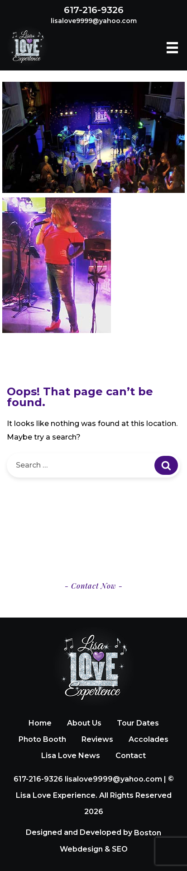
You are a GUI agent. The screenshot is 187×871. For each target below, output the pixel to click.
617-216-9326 (94, 10)
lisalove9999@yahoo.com (94, 21)
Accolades (148, 739)
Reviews (97, 739)
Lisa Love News (70, 755)
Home (40, 723)
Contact (130, 755)
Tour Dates (138, 723)
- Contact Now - (94, 585)
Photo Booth (42, 739)
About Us (84, 723)
